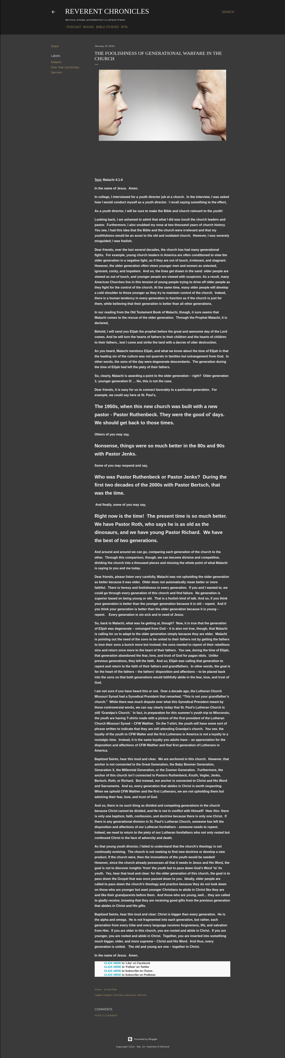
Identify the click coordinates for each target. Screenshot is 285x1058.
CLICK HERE (112, 963)
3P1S (123, 27)
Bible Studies (106, 27)
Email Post (110, 989)
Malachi (56, 62)
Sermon (56, 72)
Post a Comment (106, 1015)
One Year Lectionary (65, 67)
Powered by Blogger (143, 1039)
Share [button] (55, 46)
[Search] (228, 12)
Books (87, 27)
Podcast (72, 27)
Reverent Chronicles (107, 11)
